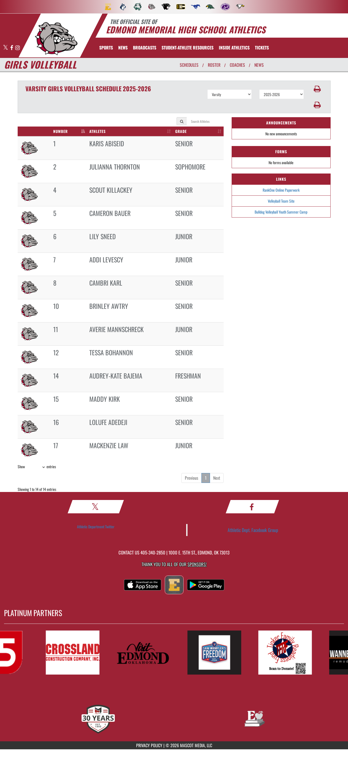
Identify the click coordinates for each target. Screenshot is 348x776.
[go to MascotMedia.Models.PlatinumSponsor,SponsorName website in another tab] (76, 652)
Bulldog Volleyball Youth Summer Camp (281, 212)
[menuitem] (108, 6)
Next (216, 478)
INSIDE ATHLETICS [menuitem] (234, 47)
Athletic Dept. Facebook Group (253, 529)
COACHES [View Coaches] (237, 65)
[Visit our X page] (6, 48)
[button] (317, 89)
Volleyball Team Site (281, 201)
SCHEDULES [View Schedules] (189, 65)
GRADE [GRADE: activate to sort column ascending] (181, 131)
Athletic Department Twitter (95, 526)
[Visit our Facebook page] (12, 48)
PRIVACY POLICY (149, 745)
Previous (191, 478)
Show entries (37, 467)
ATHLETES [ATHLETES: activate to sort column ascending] (97, 131)
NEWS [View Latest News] (259, 65)
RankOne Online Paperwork (281, 190)
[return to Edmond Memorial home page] (55, 38)
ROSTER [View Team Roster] (214, 65)
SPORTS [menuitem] (106, 47)
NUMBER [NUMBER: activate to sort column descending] (60, 131)
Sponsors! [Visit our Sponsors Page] (197, 564)
